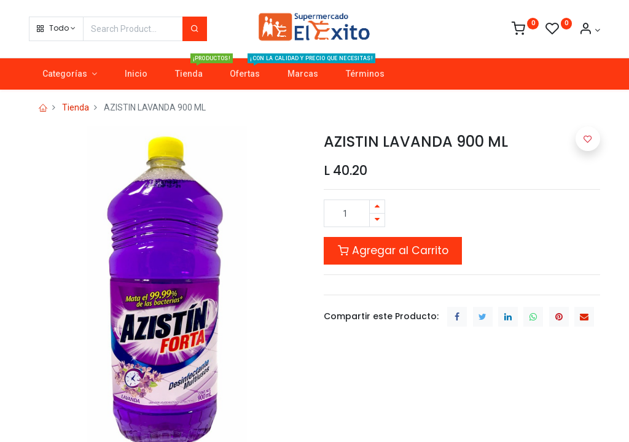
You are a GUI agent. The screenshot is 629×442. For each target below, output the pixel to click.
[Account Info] (589, 30)
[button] (56, 29)
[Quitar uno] (377, 220)
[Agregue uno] (377, 206)
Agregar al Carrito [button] (393, 250)
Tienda (75, 107)
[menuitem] (136, 74)
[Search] (194, 29)
